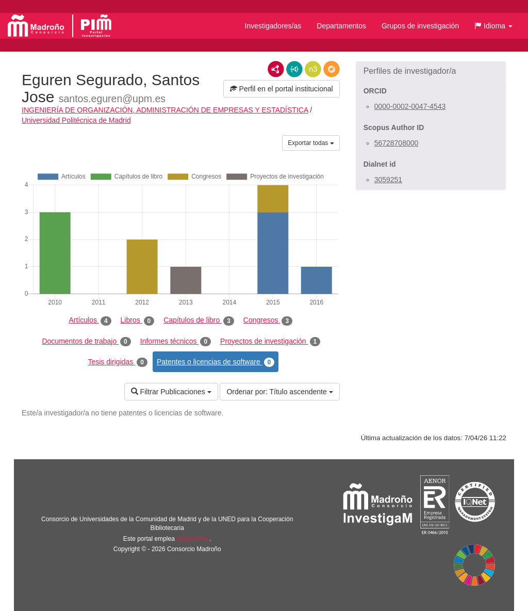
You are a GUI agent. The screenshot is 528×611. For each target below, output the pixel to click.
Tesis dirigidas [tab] (117, 362)
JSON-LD (294, 69)
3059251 (388, 179)
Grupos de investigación (420, 26)
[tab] (431, 71)
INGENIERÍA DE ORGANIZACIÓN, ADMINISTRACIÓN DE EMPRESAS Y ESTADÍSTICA (165, 110)
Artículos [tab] (90, 320)
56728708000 (396, 143)
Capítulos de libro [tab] (198, 320)
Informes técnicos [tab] (175, 341)
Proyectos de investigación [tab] (270, 341)
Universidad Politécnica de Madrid (76, 120)
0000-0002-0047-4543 (410, 106)
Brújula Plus (192, 538)
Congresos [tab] (267, 320)
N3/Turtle (313, 69)
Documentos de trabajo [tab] (86, 341)
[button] (493, 26)
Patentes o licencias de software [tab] (215, 362)
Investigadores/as (273, 26)
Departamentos (341, 26)
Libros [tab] (138, 320)
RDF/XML (276, 69)
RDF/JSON (331, 69)
